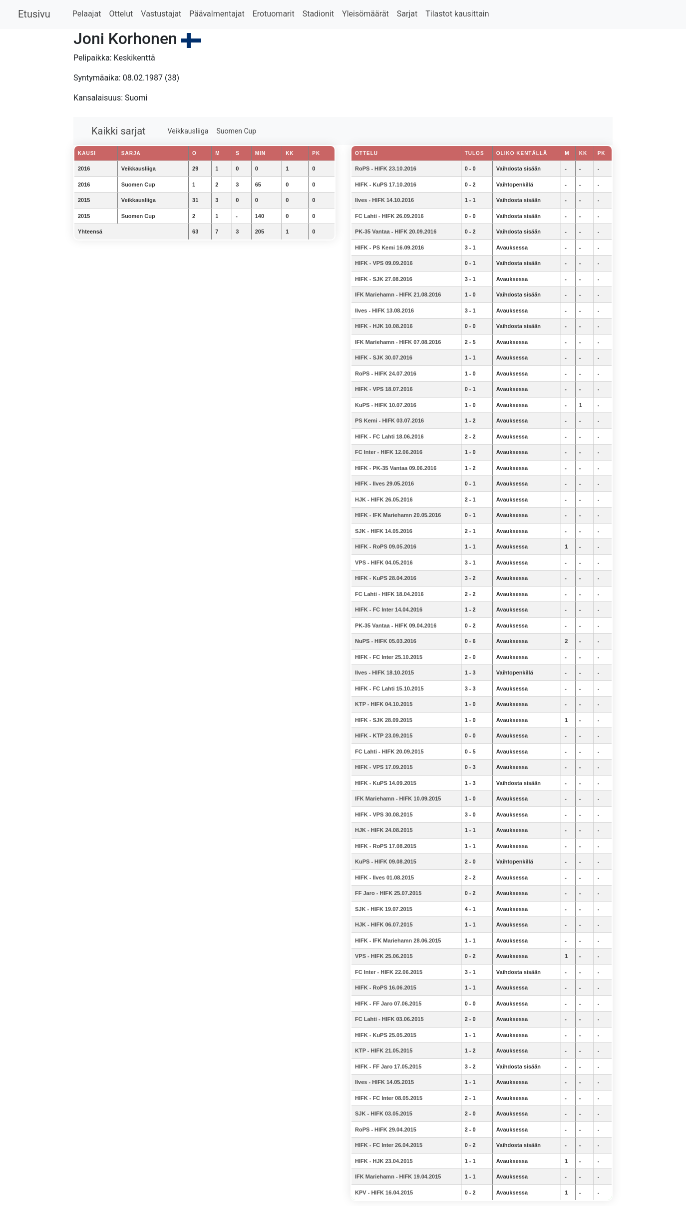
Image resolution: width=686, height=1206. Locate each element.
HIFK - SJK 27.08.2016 (383, 279)
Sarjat (407, 13)
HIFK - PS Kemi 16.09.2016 (389, 247)
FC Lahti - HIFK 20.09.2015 (389, 751)
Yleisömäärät (365, 13)
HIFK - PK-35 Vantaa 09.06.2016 (395, 468)
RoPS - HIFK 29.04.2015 (385, 1129)
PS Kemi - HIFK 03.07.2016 (389, 421)
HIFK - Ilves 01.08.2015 (384, 877)
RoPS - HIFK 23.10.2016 (385, 169)
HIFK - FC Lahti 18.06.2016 (389, 437)
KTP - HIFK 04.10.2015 (383, 704)
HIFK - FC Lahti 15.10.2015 (389, 689)
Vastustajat (161, 13)
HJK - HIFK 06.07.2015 (384, 925)
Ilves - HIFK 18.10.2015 (384, 673)
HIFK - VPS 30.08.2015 (384, 815)
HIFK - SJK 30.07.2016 (383, 357)
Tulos (474, 153)
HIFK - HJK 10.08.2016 (384, 326)
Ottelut (121, 13)
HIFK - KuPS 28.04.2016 (385, 578)
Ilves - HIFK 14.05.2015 (384, 1082)
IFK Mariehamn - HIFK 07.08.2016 (398, 342)
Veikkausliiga (188, 131)
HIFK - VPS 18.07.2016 (384, 389)
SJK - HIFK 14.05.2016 (383, 531)
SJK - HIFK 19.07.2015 (383, 909)
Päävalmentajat (217, 13)
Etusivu (34, 14)
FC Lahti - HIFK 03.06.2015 (389, 1019)
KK (583, 153)
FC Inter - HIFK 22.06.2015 (388, 972)
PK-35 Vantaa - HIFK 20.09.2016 (395, 231)
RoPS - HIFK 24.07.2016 (385, 373)
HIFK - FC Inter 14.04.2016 (388, 609)
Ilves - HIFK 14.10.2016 (384, 200)
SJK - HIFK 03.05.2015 (383, 1113)
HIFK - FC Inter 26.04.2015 (388, 1145)
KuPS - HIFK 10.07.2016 (385, 405)
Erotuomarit (274, 13)
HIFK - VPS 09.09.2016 (384, 263)
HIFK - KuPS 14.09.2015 (385, 783)
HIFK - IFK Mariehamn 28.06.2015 (398, 941)
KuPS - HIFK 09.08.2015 (385, 861)
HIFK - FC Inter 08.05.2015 (388, 1098)
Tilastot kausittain (457, 13)
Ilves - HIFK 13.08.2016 (384, 311)
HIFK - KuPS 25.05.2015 (385, 1035)
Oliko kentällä (521, 153)
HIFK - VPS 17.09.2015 (384, 767)
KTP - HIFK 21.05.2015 (383, 1051)
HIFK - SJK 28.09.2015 (383, 720)
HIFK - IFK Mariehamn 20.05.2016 (398, 515)
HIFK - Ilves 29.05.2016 (384, 483)
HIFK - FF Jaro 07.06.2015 (388, 1003)
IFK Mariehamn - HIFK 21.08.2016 (398, 295)
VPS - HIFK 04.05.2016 (384, 563)
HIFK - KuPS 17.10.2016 (385, 185)
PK (602, 153)
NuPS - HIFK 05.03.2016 (385, 641)
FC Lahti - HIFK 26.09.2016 (389, 216)
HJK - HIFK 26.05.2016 (384, 499)
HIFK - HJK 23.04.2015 (384, 1161)
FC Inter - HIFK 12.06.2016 (388, 452)
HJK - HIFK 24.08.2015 (384, 830)
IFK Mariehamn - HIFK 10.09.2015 (398, 799)
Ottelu (366, 153)
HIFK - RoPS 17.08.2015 (385, 846)
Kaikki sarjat (118, 131)
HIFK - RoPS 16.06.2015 (385, 987)
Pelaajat (86, 13)
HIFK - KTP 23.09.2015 (383, 735)
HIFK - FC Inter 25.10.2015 (388, 657)
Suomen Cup (236, 131)
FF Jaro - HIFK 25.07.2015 (388, 893)
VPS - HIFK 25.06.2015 (384, 956)
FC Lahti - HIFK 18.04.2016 (389, 594)
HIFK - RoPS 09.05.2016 (385, 547)
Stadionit (318, 13)
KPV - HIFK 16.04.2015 (384, 1193)
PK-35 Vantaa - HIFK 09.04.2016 (395, 625)
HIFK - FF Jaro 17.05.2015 (388, 1067)
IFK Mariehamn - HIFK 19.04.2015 (398, 1177)
